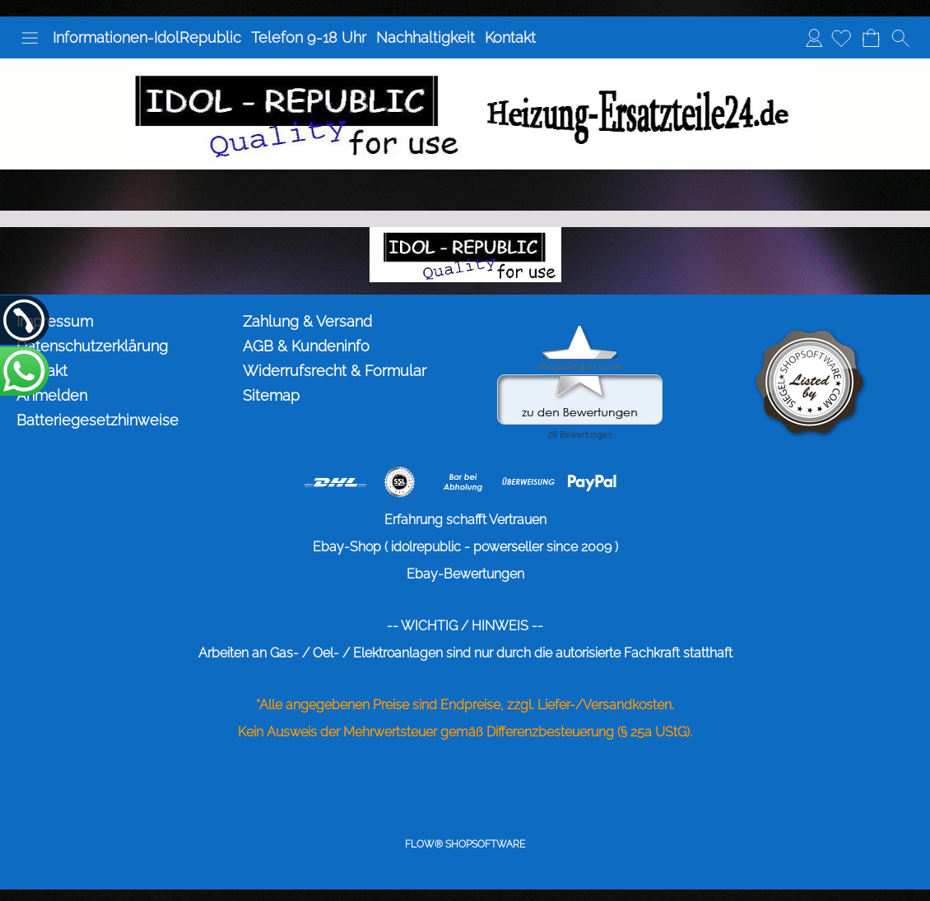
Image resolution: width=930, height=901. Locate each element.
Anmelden (814, 37)
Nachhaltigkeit (425, 37)
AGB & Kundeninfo (306, 346)
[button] (29, 38)
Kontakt (510, 37)
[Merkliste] (841, 38)
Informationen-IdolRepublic (147, 37)
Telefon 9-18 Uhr (308, 37)
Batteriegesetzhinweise (97, 420)
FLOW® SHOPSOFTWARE (465, 844)
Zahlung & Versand (307, 321)
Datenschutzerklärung (92, 346)
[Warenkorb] (870, 38)
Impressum (54, 321)
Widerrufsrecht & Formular (334, 370)
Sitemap (271, 395)
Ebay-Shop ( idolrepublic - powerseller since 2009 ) (465, 547)
